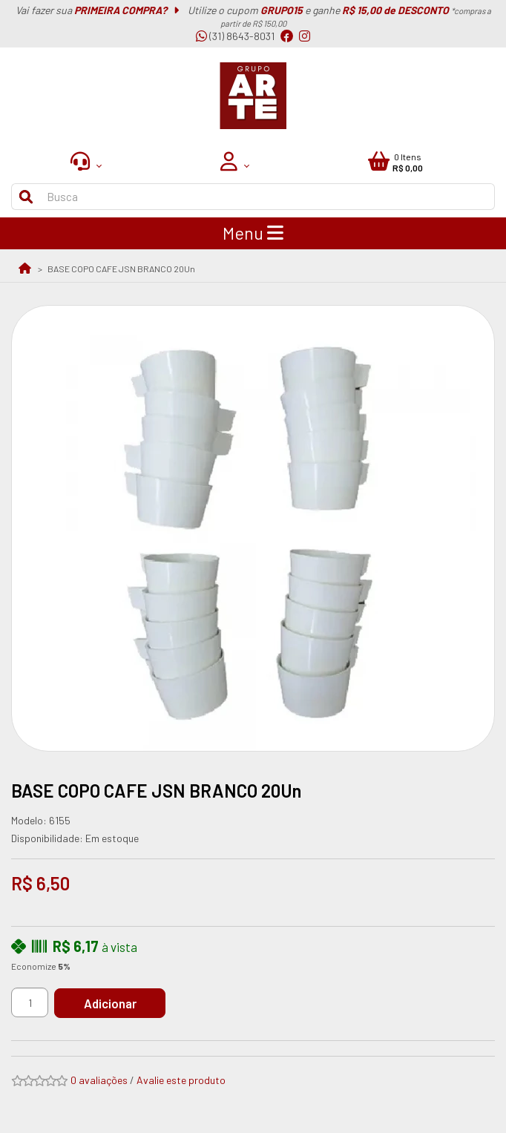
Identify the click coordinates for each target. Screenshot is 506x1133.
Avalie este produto (181, 1080)
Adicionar (110, 1003)
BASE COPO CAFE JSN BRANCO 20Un (121, 268)
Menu (253, 233)
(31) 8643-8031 (235, 36)
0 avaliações (99, 1080)
